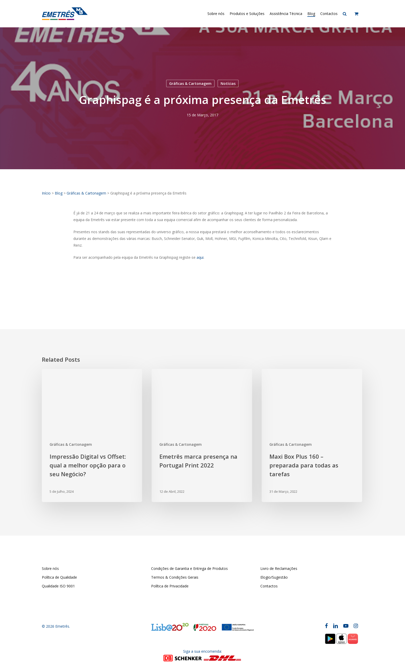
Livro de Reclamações (278, 568)
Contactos (269, 586)
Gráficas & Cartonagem (190, 83)
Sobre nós (50, 568)
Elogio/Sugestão (274, 577)
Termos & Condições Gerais (174, 577)
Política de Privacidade (170, 586)
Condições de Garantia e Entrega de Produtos (189, 568)
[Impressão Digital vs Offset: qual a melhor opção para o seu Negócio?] (92, 435)
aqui (200, 257)
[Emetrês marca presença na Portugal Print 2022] (202, 435)
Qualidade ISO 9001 (58, 586)
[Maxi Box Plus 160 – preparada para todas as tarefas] (312, 435)
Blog (59, 193)
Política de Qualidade (59, 577)
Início (46, 193)
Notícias (228, 83)
